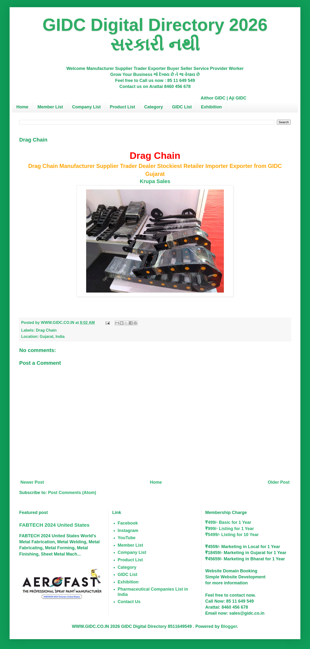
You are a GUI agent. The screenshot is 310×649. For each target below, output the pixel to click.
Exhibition (211, 107)
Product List (122, 107)
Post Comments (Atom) (72, 492)
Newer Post (32, 482)
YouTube (127, 537)
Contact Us (129, 601)
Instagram (128, 530)
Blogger (229, 626)
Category (153, 107)
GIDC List (182, 107)
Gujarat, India (52, 336)
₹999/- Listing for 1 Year (229, 528)
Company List (86, 107)
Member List (50, 107)
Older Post (279, 482)
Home (22, 107)
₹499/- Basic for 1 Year (228, 522)
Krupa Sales (155, 181)
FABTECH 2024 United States (54, 525)
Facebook (128, 523)
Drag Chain (46, 330)
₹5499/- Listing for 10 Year (232, 534)
